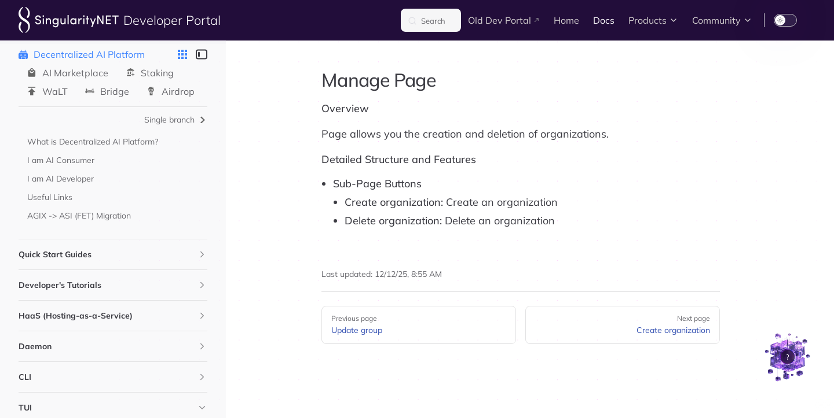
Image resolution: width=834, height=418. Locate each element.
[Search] (431, 20)
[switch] (785, 20)
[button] (202, 254)
